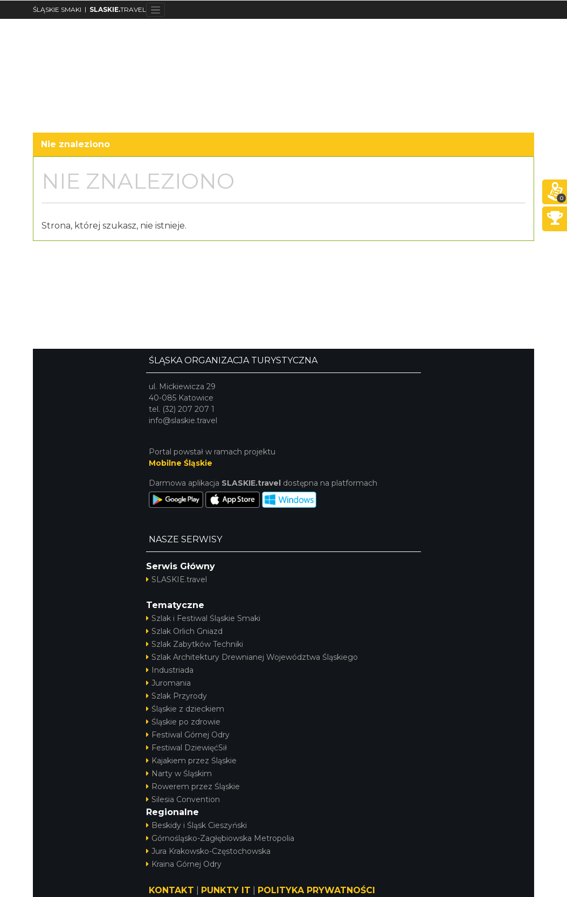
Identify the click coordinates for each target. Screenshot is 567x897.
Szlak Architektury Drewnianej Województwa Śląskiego (252, 657)
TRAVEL (117, 9)
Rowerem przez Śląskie (193, 786)
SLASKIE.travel (176, 579)
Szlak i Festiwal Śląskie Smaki (203, 618)
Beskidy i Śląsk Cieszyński (196, 825)
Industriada (169, 670)
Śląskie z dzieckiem (185, 709)
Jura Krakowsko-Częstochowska (208, 851)
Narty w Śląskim (179, 773)
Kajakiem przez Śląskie (191, 760)
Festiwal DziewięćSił (186, 748)
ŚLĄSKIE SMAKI (57, 9)
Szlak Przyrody (176, 696)
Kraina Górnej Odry (184, 864)
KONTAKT (171, 890)
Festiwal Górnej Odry (188, 735)
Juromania (168, 683)
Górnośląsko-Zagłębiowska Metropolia (220, 838)
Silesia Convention (183, 799)
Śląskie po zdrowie (183, 722)
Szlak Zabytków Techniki (194, 644)
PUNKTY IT (226, 890)
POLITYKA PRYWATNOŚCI (316, 890)
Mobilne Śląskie (180, 463)
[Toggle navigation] (155, 10)
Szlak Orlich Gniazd (184, 631)
